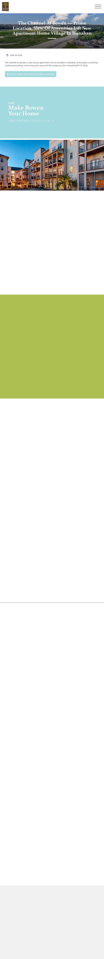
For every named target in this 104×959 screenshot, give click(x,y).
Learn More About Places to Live (31, 121)
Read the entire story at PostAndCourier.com (30, 74)
